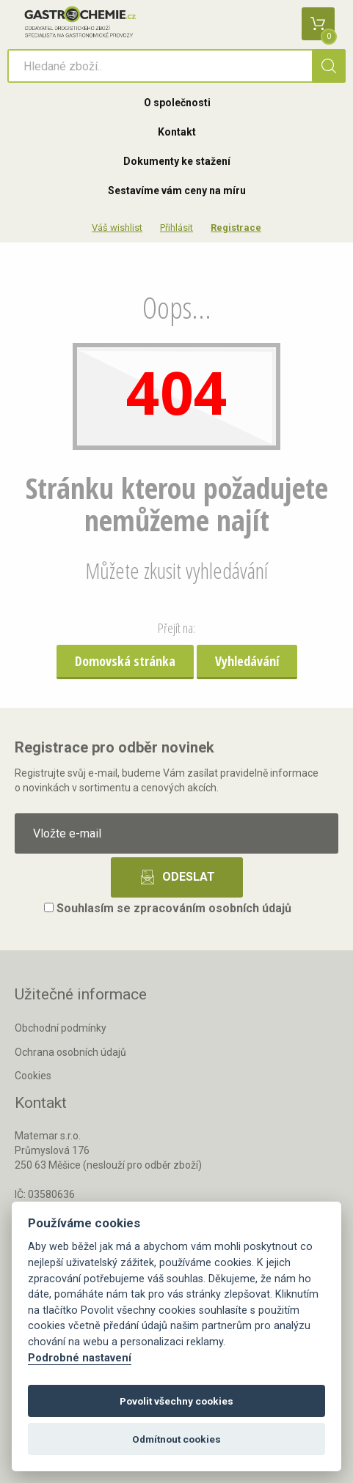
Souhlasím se (167, 908)
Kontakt (177, 132)
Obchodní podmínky (60, 1028)
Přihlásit (176, 227)
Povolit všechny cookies (176, 1401)
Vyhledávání (247, 661)
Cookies (33, 1075)
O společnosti (177, 102)
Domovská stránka (125, 661)
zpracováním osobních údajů (212, 908)
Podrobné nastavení (79, 1358)
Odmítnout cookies (176, 1439)
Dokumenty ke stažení (176, 161)
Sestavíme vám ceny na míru (177, 190)
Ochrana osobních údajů (70, 1052)
